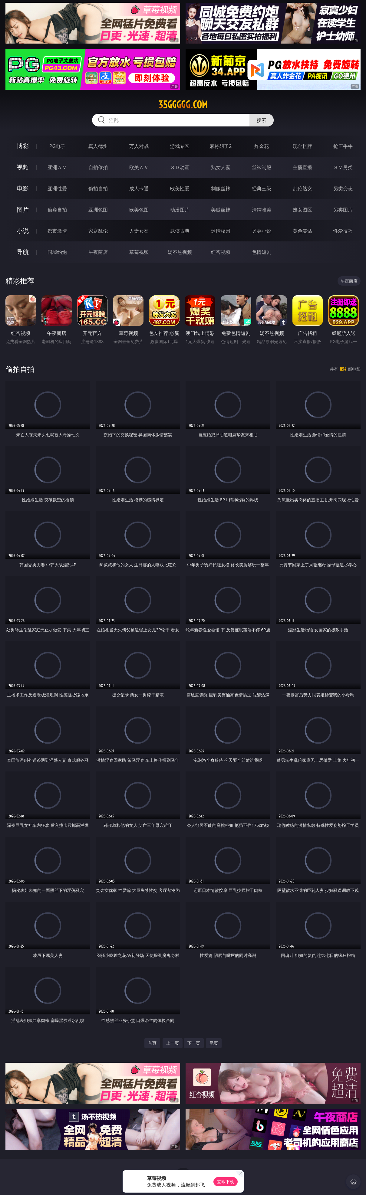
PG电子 (57, 146)
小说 (23, 231)
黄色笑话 (302, 231)
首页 (152, 1043)
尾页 (213, 1043)
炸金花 (261, 146)
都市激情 (57, 231)
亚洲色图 (98, 209)
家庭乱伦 (98, 231)
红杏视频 (220, 252)
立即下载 (225, 1181)
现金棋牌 (302, 146)
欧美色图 (139, 209)
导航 (23, 252)
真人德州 (98, 146)
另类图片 (343, 209)
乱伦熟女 (302, 188)
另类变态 (343, 188)
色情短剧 (261, 252)
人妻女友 (139, 231)
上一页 (172, 1043)
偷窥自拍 (57, 209)
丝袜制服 (261, 167)
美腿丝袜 (220, 209)
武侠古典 (180, 231)
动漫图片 (180, 209)
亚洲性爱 (57, 188)
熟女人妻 (220, 167)
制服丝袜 (220, 188)
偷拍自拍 (98, 188)
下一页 (193, 1043)
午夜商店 (98, 252)
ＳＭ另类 (343, 167)
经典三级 (261, 188)
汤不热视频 (180, 252)
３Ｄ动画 (180, 167)
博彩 (23, 146)
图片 (23, 209)
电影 (23, 188)
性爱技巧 (343, 231)
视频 (23, 167)
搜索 (261, 120)
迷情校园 (220, 231)
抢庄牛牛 (343, 146)
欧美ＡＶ (139, 167)
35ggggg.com (183, 105)
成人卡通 (139, 188)
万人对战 (139, 146)
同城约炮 (57, 252)
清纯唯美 (261, 209)
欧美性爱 (180, 188)
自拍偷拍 (98, 167)
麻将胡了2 (220, 146)
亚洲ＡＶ (57, 167)
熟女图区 (302, 209)
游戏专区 (180, 146)
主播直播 (302, 167)
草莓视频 (139, 252)
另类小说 (261, 231)
